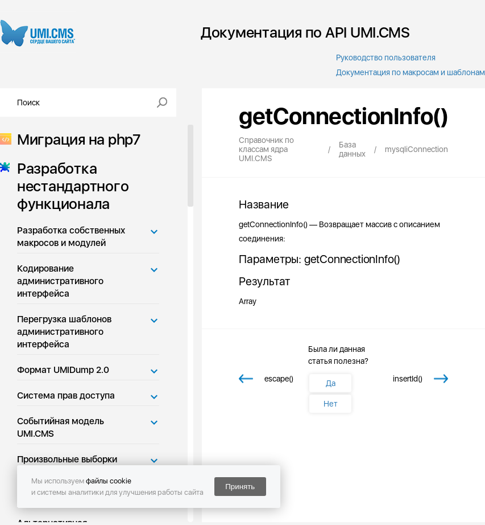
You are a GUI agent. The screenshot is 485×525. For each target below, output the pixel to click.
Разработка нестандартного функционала (69, 185)
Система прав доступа (66, 395)
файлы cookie (108, 481)
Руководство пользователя (386, 57)
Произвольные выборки (67, 459)
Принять (240, 486)
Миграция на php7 (75, 139)
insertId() (407, 378)
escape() (278, 378)
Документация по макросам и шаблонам (410, 72)
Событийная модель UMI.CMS (60, 427)
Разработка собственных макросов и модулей (71, 236)
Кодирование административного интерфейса (60, 281)
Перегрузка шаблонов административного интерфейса (64, 332)
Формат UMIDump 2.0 (63, 369)
